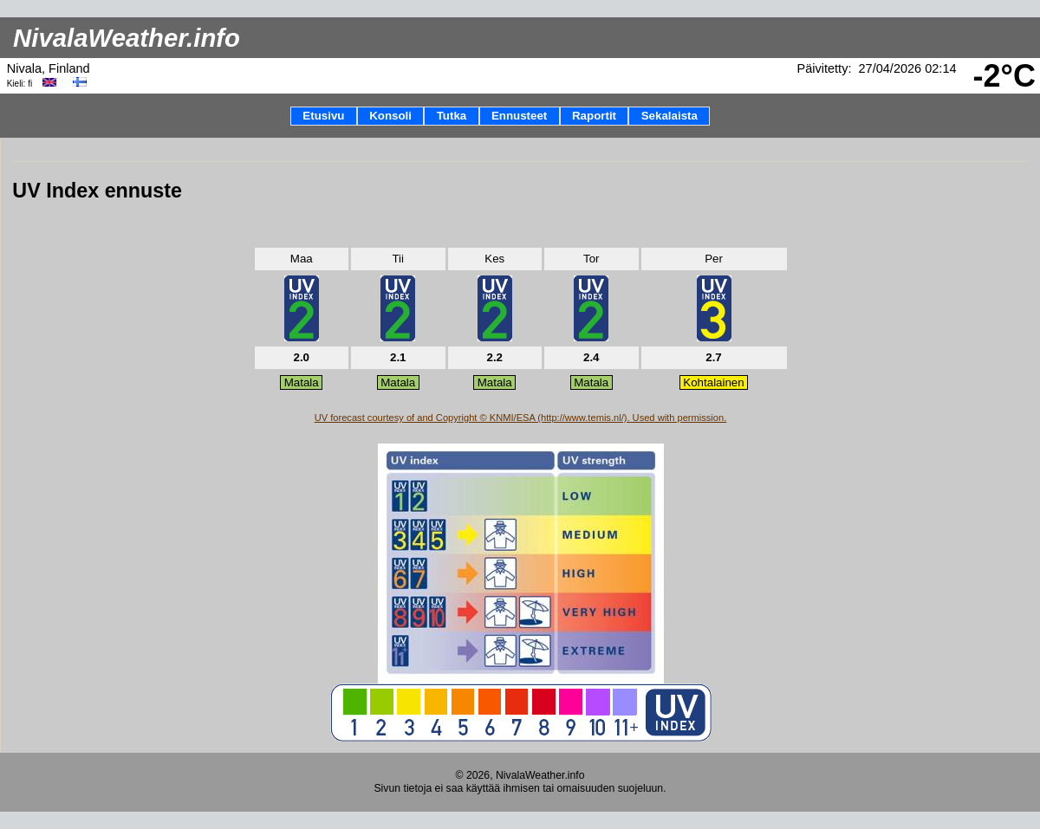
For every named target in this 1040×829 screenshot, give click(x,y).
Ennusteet (519, 115)
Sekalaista (669, 115)
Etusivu (323, 115)
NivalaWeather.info (126, 37)
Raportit (594, 115)
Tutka (452, 115)
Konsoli (390, 115)
